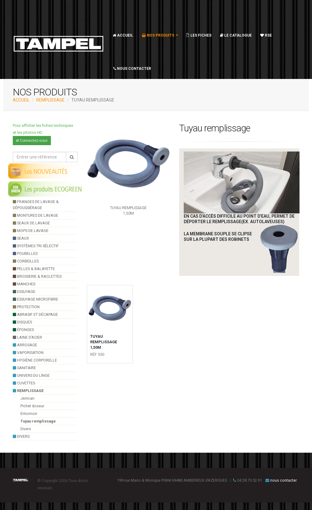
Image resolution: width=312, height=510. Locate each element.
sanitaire (24, 368)
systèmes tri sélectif (36, 246)
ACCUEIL (21, 100)
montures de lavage (35, 215)
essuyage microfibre (35, 299)
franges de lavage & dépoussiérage (36, 204)
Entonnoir (28, 413)
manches (24, 284)
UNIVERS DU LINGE (31, 375)
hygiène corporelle (35, 360)
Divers (25, 428)
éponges (23, 329)
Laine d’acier (27, 337)
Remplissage (50, 100)
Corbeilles (26, 261)
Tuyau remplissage (38, 421)
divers (21, 436)
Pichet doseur (32, 406)
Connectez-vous (32, 140)
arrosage (25, 345)
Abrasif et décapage (35, 314)
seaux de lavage (31, 223)
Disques (22, 322)
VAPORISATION (28, 352)
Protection (26, 307)
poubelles (25, 253)
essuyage (24, 291)
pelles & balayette (34, 268)
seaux (21, 238)
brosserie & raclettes (37, 276)
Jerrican (27, 398)
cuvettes (24, 383)
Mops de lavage (30, 230)
